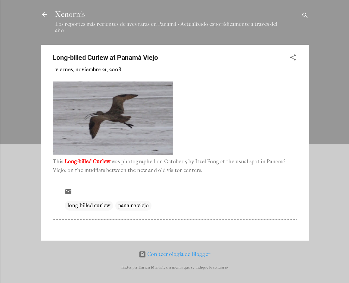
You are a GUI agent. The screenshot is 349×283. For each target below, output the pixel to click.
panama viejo (133, 205)
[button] (293, 58)
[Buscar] (305, 16)
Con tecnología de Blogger (174, 254)
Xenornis (70, 14)
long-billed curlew (88, 205)
